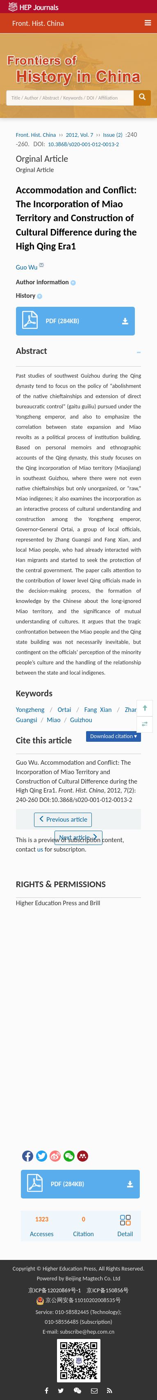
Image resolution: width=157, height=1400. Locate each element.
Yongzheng (30, 710)
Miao (53, 720)
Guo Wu (27, 267)
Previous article (63, 819)
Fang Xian (98, 710)
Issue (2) (113, 134)
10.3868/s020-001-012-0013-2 (83, 144)
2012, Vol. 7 (79, 134)
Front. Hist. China (38, 22)
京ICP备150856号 (107, 1290)
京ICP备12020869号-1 (54, 1290)
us (40, 849)
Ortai (64, 710)
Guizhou (81, 720)
